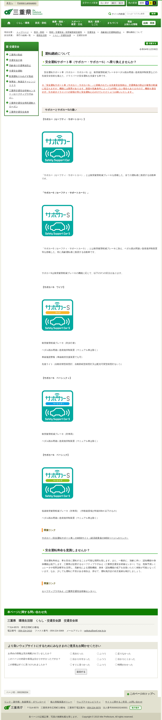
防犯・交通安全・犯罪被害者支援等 (65, 32)
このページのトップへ (142, 693)
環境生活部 (42, 35)
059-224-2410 (25, 630)
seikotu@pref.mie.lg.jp (95, 630)
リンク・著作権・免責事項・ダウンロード (25, 702)
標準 (142, 3)
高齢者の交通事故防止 (111, 32)
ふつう (102, 653)
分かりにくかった (126, 659)
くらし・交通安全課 (62, 35)
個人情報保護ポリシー (61, 702)
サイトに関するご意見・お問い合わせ (123, 702)
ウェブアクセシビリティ (89, 702)
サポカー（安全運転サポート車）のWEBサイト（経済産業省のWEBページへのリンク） (85, 538)
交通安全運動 (15, 71)
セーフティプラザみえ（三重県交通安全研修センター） (69, 591)
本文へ (9, 3)
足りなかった (124, 653)
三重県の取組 (15, 54)
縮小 (114, 3)
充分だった (78, 653)
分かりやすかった (81, 659)
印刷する (151, 43)
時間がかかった (125, 664)
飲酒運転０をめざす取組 (21, 76)
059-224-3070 (94, 707)
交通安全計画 (15, 60)
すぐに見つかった (81, 664)
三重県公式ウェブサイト (23, 12)
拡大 (121, 3)
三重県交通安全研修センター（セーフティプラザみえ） (22, 94)
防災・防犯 (39, 32)
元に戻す (104, 3)
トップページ (22, 32)
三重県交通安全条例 (19, 112)
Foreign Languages (26, 3)
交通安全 (91, 32)
